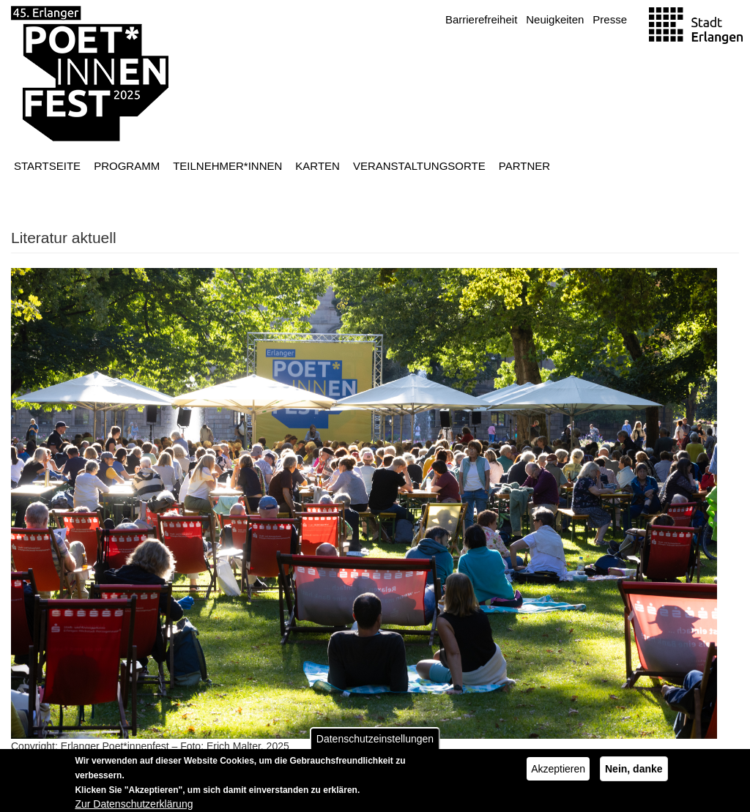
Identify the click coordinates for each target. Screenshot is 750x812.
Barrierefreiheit (481, 19)
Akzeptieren (558, 772)
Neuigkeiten (555, 19)
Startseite (47, 166)
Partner (524, 166)
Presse (610, 19)
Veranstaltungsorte (419, 166)
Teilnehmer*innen (227, 166)
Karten (317, 166)
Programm (127, 166)
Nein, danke (634, 772)
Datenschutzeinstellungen (375, 742)
